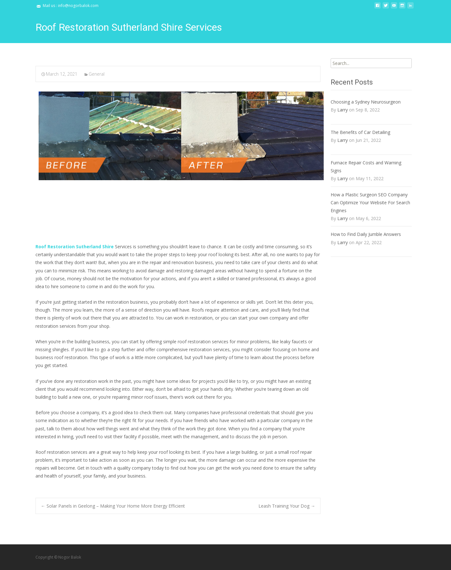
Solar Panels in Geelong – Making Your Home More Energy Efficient (113, 506)
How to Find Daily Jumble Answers (366, 234)
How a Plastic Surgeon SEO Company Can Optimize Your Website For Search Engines (370, 202)
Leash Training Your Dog (286, 506)
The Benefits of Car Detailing (360, 132)
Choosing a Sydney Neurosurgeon (366, 102)
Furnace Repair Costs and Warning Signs (366, 167)
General (97, 74)
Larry (342, 110)
